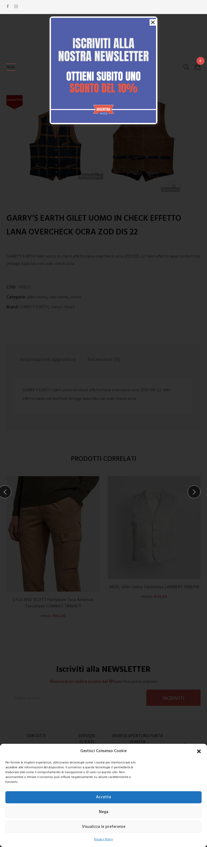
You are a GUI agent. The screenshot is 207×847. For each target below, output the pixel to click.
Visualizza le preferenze (103, 827)
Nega (103, 812)
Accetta (103, 797)
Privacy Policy (103, 839)
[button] (199, 751)
